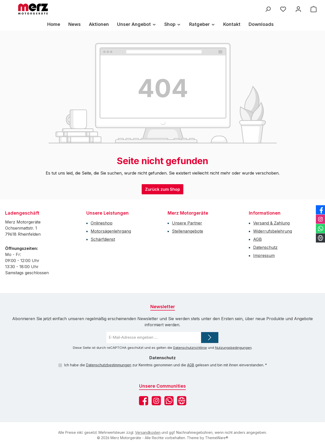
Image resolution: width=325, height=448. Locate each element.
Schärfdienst (103, 239)
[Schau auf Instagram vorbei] (156, 400)
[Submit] (210, 337)
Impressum (264, 255)
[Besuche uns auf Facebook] (143, 400)
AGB (257, 239)
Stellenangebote (187, 231)
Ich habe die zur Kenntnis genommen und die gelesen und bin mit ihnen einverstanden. (165, 365)
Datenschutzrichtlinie (190, 348)
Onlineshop (101, 223)
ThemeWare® (216, 438)
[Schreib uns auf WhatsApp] (169, 400)
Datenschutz (265, 247)
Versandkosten (147, 432)
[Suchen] (268, 9)
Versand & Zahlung (271, 223)
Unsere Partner (187, 223)
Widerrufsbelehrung (272, 231)
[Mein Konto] (298, 9)
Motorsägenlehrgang (111, 231)
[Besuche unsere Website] (181, 400)
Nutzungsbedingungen (233, 348)
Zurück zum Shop (162, 189)
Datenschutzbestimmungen (108, 365)
